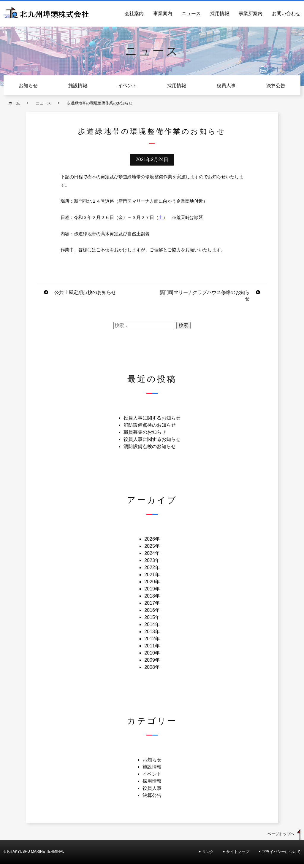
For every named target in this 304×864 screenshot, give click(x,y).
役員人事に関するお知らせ (152, 417)
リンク (208, 851)
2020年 (152, 581)
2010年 (152, 652)
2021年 (152, 574)
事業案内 (162, 13)
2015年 (152, 617)
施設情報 (77, 85)
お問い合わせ (286, 13)
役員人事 (226, 85)
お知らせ (28, 85)
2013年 (152, 631)
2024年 (152, 553)
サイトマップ (237, 851)
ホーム (14, 103)
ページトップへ (280, 834)
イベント (127, 85)
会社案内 (134, 13)
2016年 (152, 610)
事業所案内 (250, 13)
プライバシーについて (281, 851)
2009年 (152, 660)
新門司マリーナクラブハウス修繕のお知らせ (204, 295)
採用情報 (219, 13)
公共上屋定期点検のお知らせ (85, 292)
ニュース (191, 13)
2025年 (152, 546)
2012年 (152, 638)
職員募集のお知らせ (145, 432)
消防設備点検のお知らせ (150, 425)
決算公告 (275, 85)
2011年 (152, 645)
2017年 (152, 603)
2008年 (152, 667)
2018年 (152, 595)
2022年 (152, 567)
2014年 (152, 624)
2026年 (152, 538)
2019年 (152, 588)
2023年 (152, 560)
